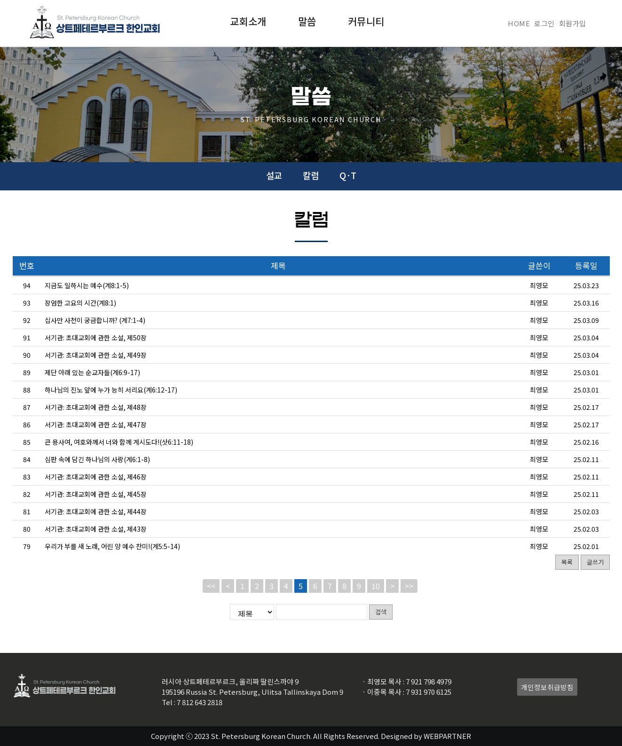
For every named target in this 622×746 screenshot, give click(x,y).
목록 (567, 562)
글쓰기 (595, 562)
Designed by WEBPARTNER (426, 736)
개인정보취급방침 (547, 687)
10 (375, 585)
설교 (274, 175)
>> (409, 585)
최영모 (539, 285)
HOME (519, 23)
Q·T (347, 175)
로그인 (544, 23)
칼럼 (311, 175)
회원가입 (572, 23)
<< (211, 585)
